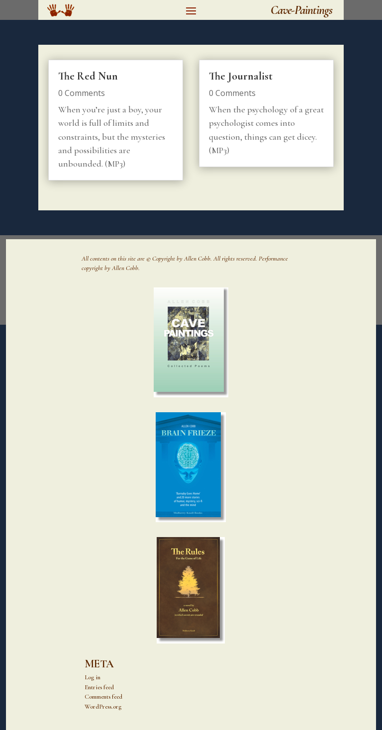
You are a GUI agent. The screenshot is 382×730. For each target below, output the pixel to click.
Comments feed (103, 697)
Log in (92, 677)
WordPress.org (103, 707)
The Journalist (241, 76)
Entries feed (99, 687)
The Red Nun (88, 76)
